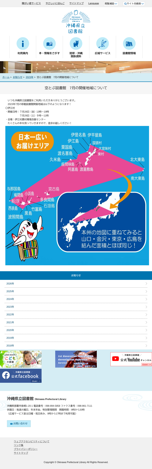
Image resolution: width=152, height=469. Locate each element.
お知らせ (17, 77)
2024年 (10, 299)
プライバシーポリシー (26, 449)
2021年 (10, 322)
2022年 (10, 314)
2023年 (29, 77)
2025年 (10, 291)
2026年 (10, 283)
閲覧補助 (111, 3)
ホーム (6, 77)
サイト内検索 (134, 3)
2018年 (10, 345)
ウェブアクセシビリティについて (31, 441)
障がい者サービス (31, 3)
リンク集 (18, 445)
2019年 (10, 338)
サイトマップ (76, 3)
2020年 (10, 330)
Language (93, 3)
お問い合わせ (19, 423)
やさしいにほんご (55, 3)
